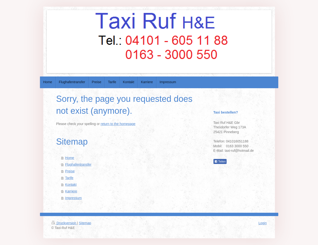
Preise (70, 171)
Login (262, 223)
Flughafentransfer (78, 164)
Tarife (69, 178)
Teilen (220, 161)
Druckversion (64, 223)
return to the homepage (118, 124)
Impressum (73, 198)
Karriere (71, 191)
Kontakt (70, 184)
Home (69, 158)
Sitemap (85, 223)
